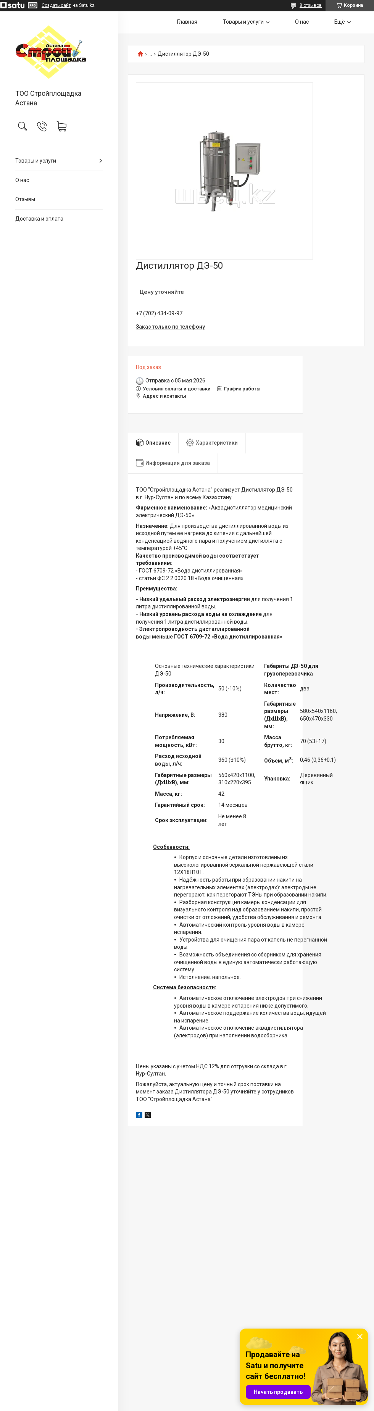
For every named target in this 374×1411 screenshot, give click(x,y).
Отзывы (25, 199)
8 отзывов (311, 5)
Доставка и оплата (39, 219)
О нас (22, 180)
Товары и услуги (35, 161)
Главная (187, 22)
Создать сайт (56, 5)
